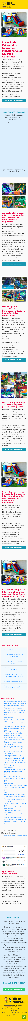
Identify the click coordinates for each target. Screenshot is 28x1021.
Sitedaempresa (18, 1018)
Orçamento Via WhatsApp (14, 100)
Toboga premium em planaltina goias (15, 703)
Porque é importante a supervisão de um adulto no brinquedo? (14, 686)
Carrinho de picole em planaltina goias (15, 785)
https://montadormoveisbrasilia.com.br (15, 835)
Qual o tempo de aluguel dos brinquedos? (14, 655)
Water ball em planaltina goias (13, 771)
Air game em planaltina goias (12, 817)
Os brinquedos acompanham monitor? (14, 668)
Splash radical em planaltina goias (14, 733)
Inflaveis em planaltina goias (12, 755)
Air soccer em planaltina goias (13, 737)
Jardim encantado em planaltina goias (15, 735)
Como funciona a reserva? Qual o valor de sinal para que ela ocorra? (14, 675)
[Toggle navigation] (25, 4)
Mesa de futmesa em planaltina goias (15, 757)
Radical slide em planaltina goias (13, 732)
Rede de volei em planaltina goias (14, 760)
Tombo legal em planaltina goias (13, 746)
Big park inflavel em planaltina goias (14, 769)
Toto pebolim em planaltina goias (14, 748)
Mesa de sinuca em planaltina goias (14, 710)
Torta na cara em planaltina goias (14, 776)
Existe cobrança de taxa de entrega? (14, 662)
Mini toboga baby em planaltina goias (15, 819)
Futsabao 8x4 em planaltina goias (14, 708)
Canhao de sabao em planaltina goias (15, 726)
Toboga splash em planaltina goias (14, 794)
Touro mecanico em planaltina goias (15, 701)
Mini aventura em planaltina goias (14, 750)
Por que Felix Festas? (10, 650)
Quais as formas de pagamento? (13, 681)
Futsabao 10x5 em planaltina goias (14, 758)
